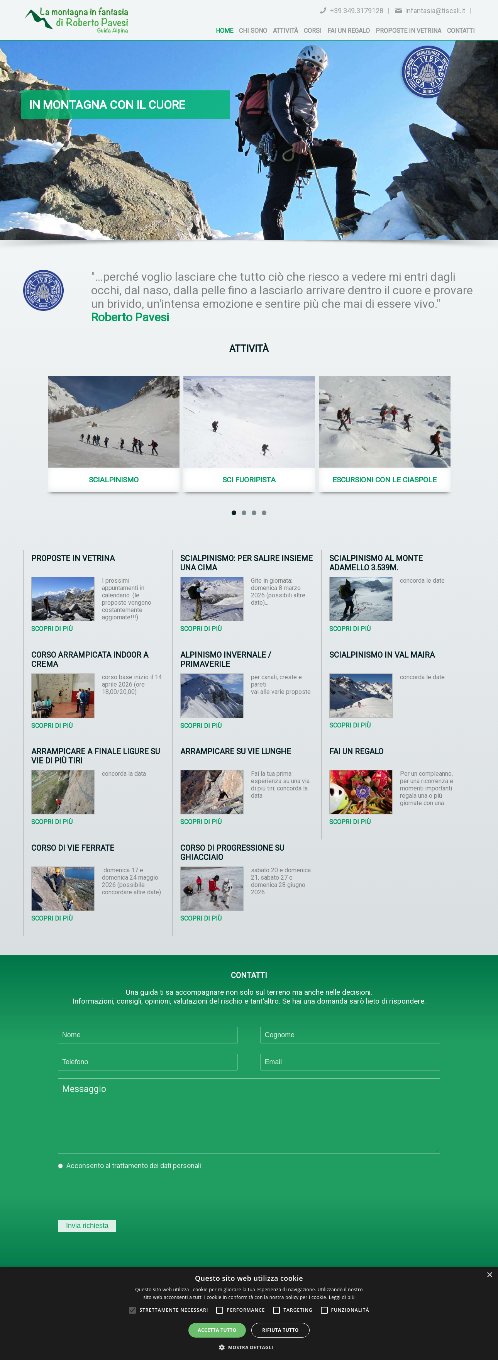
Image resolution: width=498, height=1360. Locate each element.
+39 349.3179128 (356, 11)
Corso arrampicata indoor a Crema (89, 659)
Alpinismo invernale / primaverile (225, 659)
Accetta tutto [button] (217, 1330)
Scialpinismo (114, 479)
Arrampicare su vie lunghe (235, 751)
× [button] (489, 1275)
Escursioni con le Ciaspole (384, 479)
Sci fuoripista (249, 479)
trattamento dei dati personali (156, 1166)
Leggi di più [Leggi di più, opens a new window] (342, 1297)
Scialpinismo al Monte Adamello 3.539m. (376, 563)
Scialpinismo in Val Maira (382, 655)
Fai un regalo (348, 30)
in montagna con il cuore (107, 105)
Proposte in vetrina (408, 30)
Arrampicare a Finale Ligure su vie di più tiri (95, 756)
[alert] (249, 1313)
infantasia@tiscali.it (435, 11)
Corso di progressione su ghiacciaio (232, 852)
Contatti (461, 30)
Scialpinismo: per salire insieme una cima (246, 563)
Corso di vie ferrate (72, 848)
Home (224, 30)
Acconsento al (133, 1166)
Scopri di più (52, 629)
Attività (285, 30)
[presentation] (116, 1192)
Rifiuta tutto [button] (280, 1330)
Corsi (313, 30)
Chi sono (253, 30)
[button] (249, 1347)
